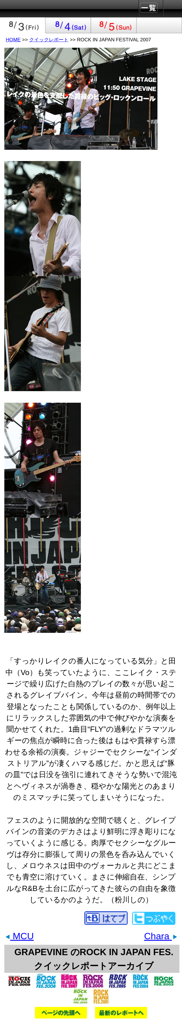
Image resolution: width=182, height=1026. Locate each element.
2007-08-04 (68, 25)
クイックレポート (48, 39)
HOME (13, 39)
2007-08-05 (114, 25)
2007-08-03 (23, 25)
